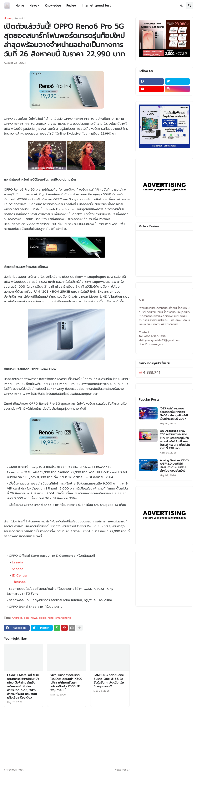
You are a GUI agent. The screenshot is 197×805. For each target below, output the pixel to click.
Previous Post (14, 770)
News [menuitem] (33, 5)
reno (50, 618)
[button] (181, 5)
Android (19, 18)
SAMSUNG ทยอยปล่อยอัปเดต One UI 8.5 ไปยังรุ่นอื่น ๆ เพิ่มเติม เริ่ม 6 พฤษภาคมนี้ (108, 680)
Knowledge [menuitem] (53, 5)
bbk (26, 618)
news (34, 618)
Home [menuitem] (20, 5)
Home (8, 18)
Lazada (17, 562)
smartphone (63, 618)
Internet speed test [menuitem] (96, 5)
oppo (42, 618)
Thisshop (19, 582)
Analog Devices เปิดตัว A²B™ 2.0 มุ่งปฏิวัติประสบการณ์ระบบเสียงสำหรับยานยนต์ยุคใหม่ (174, 466)
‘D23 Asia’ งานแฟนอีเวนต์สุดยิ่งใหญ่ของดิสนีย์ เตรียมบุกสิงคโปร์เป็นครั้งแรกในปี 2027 (174, 414)
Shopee (17, 569)
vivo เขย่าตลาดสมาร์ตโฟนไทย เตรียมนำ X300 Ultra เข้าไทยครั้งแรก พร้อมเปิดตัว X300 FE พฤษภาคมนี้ (66, 682)
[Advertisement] (97, 737)
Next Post (121, 770)
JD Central (20, 575)
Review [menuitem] (71, 5)
